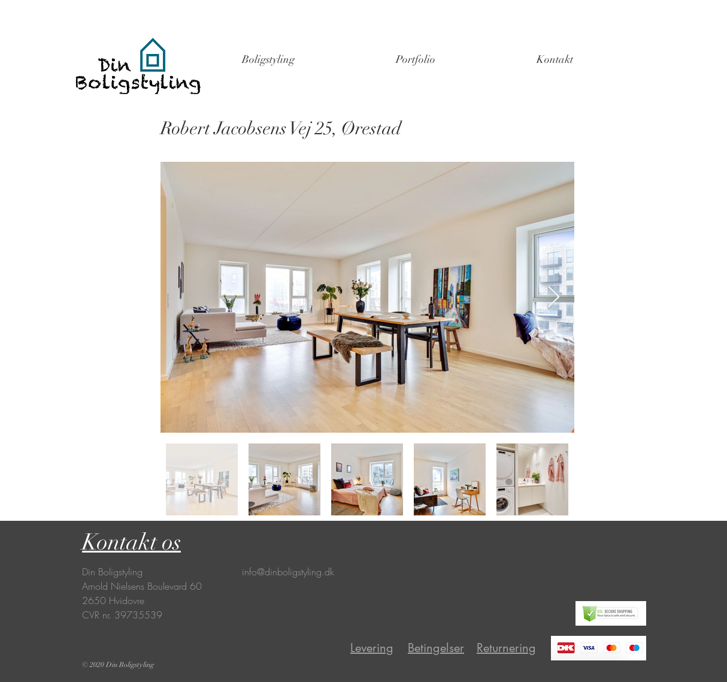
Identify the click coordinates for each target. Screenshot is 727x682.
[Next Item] (554, 297)
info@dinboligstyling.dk (288, 571)
